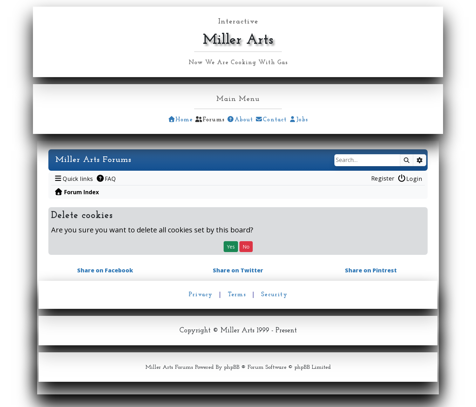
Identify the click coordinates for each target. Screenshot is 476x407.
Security (274, 295)
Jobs (298, 120)
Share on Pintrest (371, 270)
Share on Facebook (105, 270)
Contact (271, 120)
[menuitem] (74, 178)
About (240, 120)
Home (180, 120)
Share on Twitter (238, 270)
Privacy (200, 295)
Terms (237, 295)
